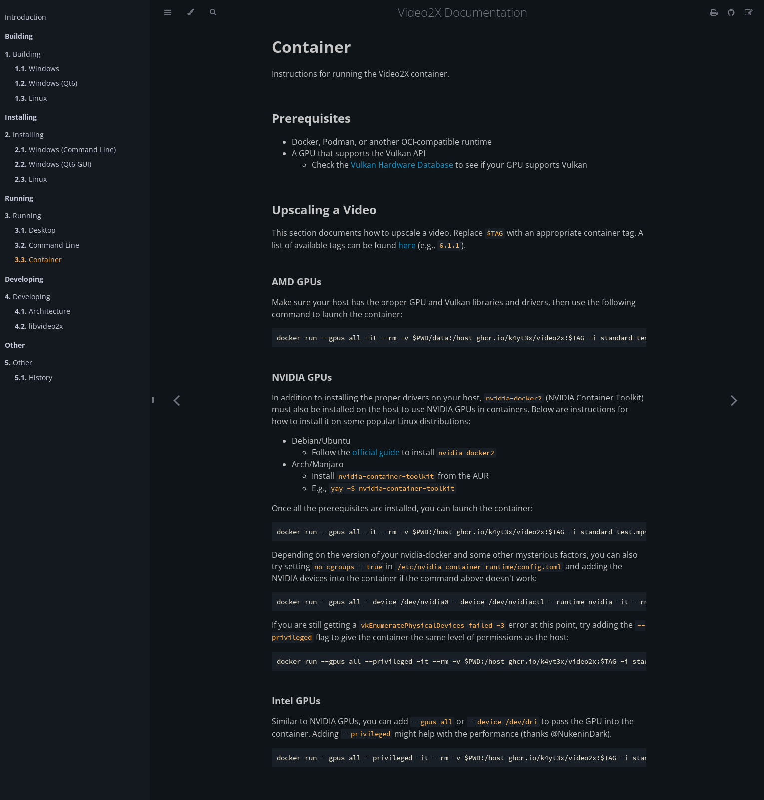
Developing (27, 296)
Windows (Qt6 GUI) (53, 164)
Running (23, 215)
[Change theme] (190, 12)
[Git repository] (732, 12)
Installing (24, 134)
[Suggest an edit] (749, 12)
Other (18, 362)
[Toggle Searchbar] (213, 12)
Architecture (42, 311)
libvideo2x (39, 326)
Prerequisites (311, 118)
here (407, 245)
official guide (376, 452)
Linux (31, 98)
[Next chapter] (734, 400)
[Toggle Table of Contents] (167, 12)
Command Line (47, 245)
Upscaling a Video (324, 209)
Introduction (25, 17)
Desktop (35, 230)
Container (38, 259)
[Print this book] (715, 12)
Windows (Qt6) (46, 83)
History (33, 377)
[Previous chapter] (176, 400)
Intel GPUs (296, 700)
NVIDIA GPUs (302, 377)
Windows (37, 68)
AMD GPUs (296, 281)
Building (23, 54)
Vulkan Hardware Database (402, 164)
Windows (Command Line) (65, 149)
